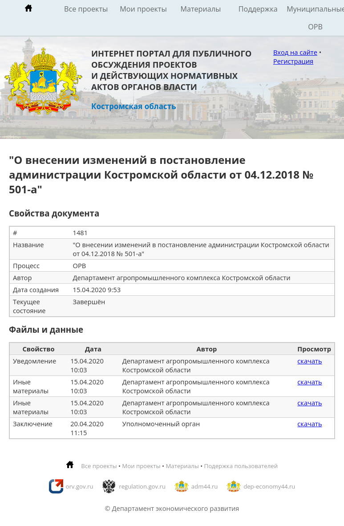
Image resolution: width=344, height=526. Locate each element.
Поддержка (258, 9)
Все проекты (86, 9)
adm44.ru (204, 486)
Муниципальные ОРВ (315, 18)
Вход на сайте (295, 52)
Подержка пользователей (241, 466)
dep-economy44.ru (269, 486)
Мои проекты (143, 9)
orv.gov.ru (79, 486)
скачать (309, 360)
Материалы (200, 9)
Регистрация (293, 61)
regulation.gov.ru (142, 486)
